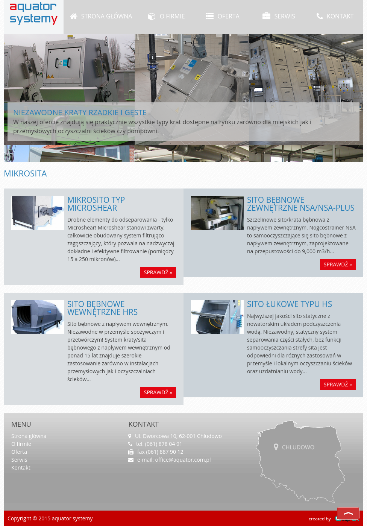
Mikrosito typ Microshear (96, 204)
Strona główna (101, 16)
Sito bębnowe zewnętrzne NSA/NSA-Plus (301, 204)
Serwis (278, 16)
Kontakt (335, 16)
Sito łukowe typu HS (289, 304)
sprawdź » (158, 272)
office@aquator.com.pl (183, 459)
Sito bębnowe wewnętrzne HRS (102, 308)
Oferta (223, 16)
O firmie (166, 16)
